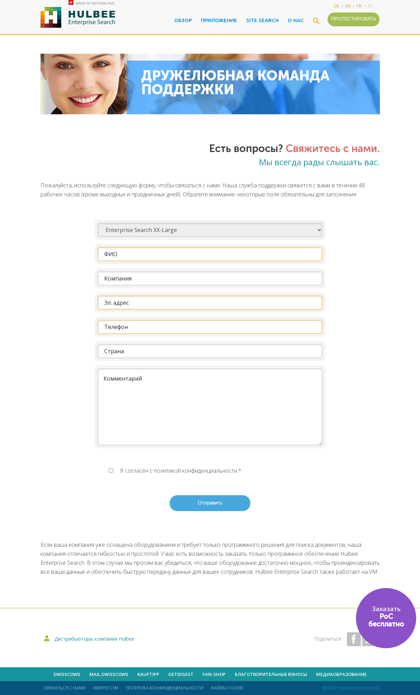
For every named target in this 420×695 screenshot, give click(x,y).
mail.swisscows (108, 674)
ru (371, 5)
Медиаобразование (341, 674)
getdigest (181, 674)
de (336, 5)
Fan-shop (214, 674)
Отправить (210, 503)
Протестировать (353, 19)
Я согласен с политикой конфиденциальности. (180, 470)
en (348, 5)
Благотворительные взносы (271, 674)
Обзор (183, 20)
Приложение (219, 20)
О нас (296, 20)
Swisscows (66, 674)
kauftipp (148, 674)
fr (359, 5)
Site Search (262, 20)
